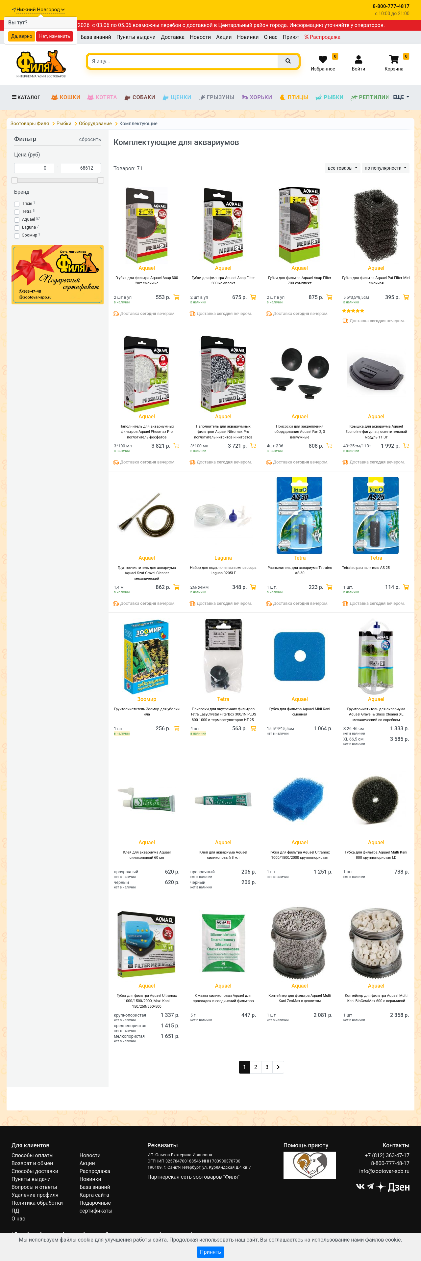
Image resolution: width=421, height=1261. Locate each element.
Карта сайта (94, 1195)
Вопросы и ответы (34, 1187)
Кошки (65, 97)
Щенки (176, 97)
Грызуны (216, 97)
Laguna (29, 227)
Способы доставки (35, 1171)
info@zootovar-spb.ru (384, 1171)
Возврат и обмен (32, 1163)
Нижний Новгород (40, 10)
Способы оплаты (33, 1155)
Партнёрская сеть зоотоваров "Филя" (193, 1177)
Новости (200, 37)
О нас (270, 37)
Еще (399, 97)
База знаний (96, 37)
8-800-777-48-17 (390, 1163)
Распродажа (322, 37)
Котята (102, 97)
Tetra (27, 211)
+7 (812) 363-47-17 (387, 1155)
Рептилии (370, 97)
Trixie (27, 203)
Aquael (28, 219)
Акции (224, 37)
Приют (291, 37)
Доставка (173, 37)
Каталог (26, 97)
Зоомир (29, 235)
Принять (210, 1252)
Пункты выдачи (136, 37)
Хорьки (256, 97)
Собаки (139, 97)
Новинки (248, 37)
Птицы (294, 97)
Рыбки (329, 97)
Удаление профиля (35, 1195)
